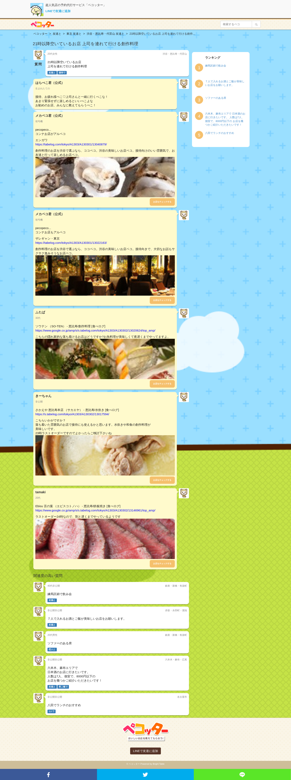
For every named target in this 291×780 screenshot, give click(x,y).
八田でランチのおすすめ (219, 133)
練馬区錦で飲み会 (215, 65)
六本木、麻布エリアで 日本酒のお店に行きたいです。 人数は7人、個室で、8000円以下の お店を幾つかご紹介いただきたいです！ (225, 119)
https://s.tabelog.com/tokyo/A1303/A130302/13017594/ (72, 414)
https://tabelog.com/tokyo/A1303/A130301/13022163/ (71, 242)
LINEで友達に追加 (58, 11)
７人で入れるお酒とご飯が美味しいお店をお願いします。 (225, 83)
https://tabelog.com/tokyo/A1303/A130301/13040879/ (71, 144)
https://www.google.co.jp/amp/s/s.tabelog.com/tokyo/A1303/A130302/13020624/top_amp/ (95, 330)
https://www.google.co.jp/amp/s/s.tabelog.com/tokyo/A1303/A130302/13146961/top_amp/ (95, 510)
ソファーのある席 (215, 97)
